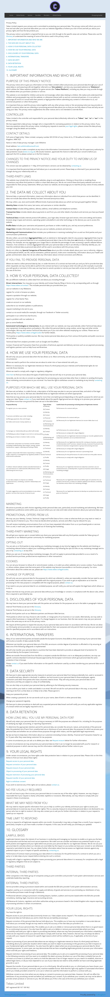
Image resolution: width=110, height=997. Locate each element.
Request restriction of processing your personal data (25, 775)
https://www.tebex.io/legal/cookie (29, 333)
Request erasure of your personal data (20, 768)
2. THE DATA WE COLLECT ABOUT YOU (20, 43)
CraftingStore (100, 995)
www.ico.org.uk (29, 152)
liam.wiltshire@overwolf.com (28, 146)
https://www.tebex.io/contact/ (17, 285)
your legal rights (71, 126)
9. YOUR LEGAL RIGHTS (14, 67)
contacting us (19, 551)
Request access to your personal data (20, 761)
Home (11, 15)
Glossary (9, 36)
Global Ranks (20, 15)
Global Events (57, 15)
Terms (7, 995)
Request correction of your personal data (21, 764)
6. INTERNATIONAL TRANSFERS (17, 56)
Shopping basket (97, 15)
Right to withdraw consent (16, 781)
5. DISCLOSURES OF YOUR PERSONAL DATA (22, 53)
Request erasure (58, 740)
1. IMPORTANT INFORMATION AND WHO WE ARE (24, 40)
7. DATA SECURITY (12, 60)
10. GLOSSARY (11, 70)
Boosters (46, 15)
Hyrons (30, 15)
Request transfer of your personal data (20, 778)
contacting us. (76, 166)
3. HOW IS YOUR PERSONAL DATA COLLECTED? (23, 46)
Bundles (38, 15)
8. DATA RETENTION (13, 63)
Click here (9, 375)
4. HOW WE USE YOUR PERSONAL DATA (21, 50)
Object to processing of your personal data (22, 771)
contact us (27, 399)
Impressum (22, 995)
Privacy (13, 995)
